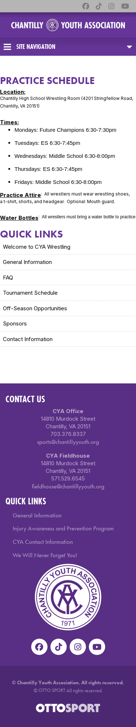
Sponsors (15, 323)
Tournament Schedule (30, 292)
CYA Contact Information (43, 542)
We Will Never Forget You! (45, 555)
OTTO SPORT (51, 690)
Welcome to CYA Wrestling (36, 246)
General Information (27, 262)
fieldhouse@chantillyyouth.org (68, 486)
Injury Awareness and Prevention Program (63, 528)
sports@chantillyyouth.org (68, 442)
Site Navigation (29, 47)
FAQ (8, 277)
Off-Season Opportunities (35, 308)
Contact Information (28, 339)
